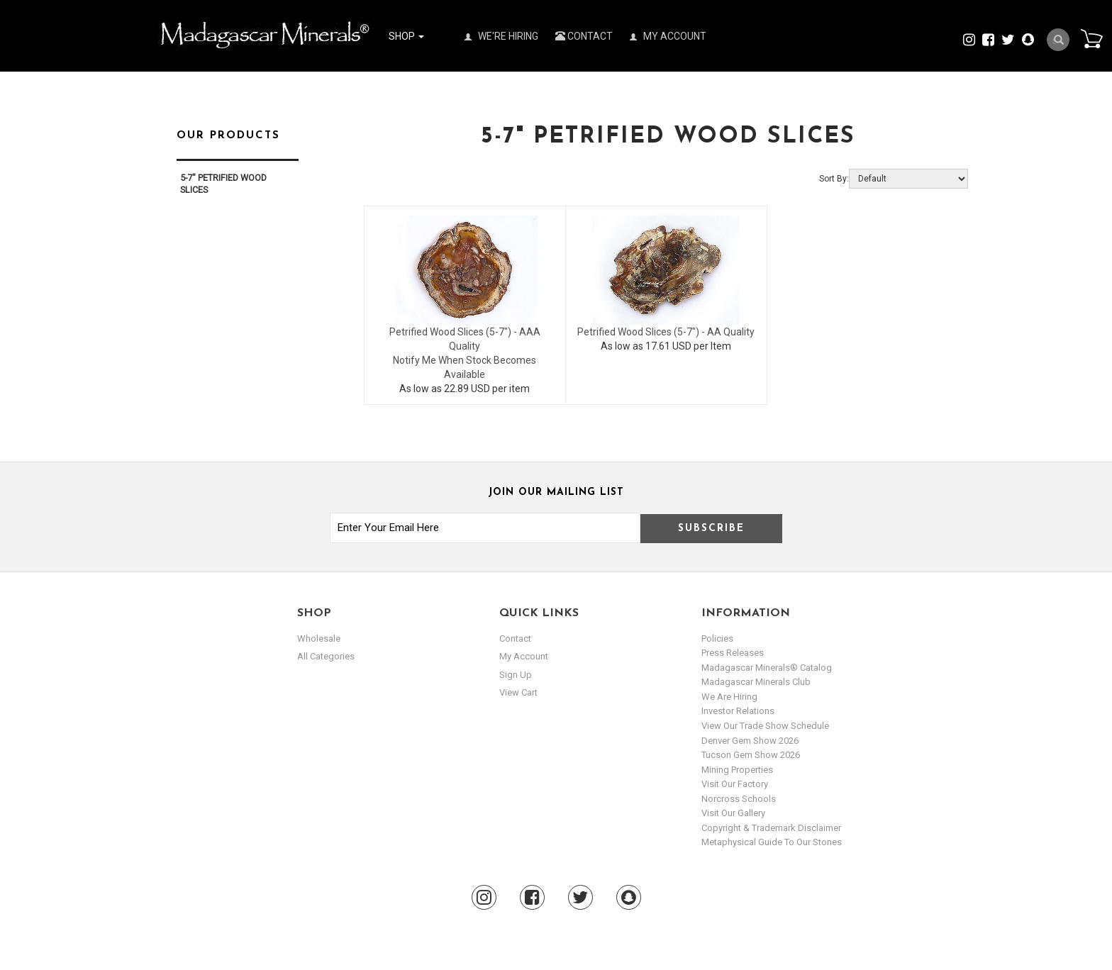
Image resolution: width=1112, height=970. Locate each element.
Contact (584, 36)
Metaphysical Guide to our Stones (771, 842)
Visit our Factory (734, 784)
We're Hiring (501, 36)
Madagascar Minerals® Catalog (766, 667)
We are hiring (729, 696)
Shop (406, 36)
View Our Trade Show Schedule (765, 725)
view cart (518, 692)
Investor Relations (737, 711)
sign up (515, 674)
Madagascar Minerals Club (756, 681)
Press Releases (732, 652)
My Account (668, 36)
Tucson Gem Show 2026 (750, 754)
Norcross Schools (738, 798)
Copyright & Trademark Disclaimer (771, 828)
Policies (717, 638)
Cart (1091, 38)
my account (523, 656)
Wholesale (318, 638)
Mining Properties (737, 769)
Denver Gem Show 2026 (750, 740)
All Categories (326, 656)
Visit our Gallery (733, 813)
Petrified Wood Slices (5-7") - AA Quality (666, 332)
